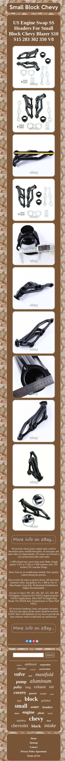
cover (52, 694)
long (28, 687)
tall (51, 687)
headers (47, 707)
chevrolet (19, 725)
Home (34, 738)
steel (30, 676)
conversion (44, 669)
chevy (36, 718)
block (31, 699)
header (43, 693)
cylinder (33, 669)
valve (19, 674)
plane (41, 713)
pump (21, 681)
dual (49, 720)
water (35, 707)
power (33, 693)
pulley (18, 687)
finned (19, 665)
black (36, 726)
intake (50, 725)
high (19, 700)
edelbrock (31, 664)
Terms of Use (33, 756)
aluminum (40, 681)
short (17, 713)
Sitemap (33, 743)
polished (45, 700)
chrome (21, 668)
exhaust (40, 687)
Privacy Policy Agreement (34, 751)
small (21, 706)
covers (20, 692)
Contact (34, 747)
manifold (44, 674)
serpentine (45, 664)
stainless (21, 720)
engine (28, 712)
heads (50, 713)
